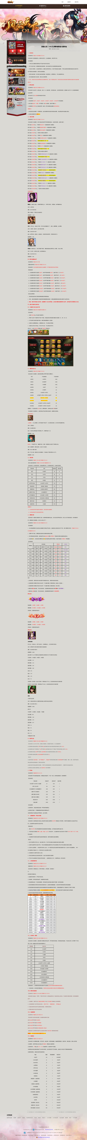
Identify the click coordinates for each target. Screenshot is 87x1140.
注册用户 (69, 2)
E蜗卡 (70, 1117)
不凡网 (35, 1117)
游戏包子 (19, 1117)
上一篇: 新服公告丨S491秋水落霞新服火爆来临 (36, 1112)
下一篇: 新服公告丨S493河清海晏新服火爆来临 (66, 1112)
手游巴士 (44, 1117)
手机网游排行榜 (29, 1117)
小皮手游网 (61, 1117)
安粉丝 (23, 1117)
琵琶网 (14, 1117)
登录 (62, 2)
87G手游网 (75, 1117)
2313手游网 (49, 1117)
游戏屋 (39, 1117)
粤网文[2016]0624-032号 (38, 1129)
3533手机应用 (55, 1117)
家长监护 (60, 1132)
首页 (29, 41)
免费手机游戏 (9, 1117)
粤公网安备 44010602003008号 (44, 1137)
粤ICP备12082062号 (49, 1129)
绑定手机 (76, 2)
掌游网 (66, 1117)
